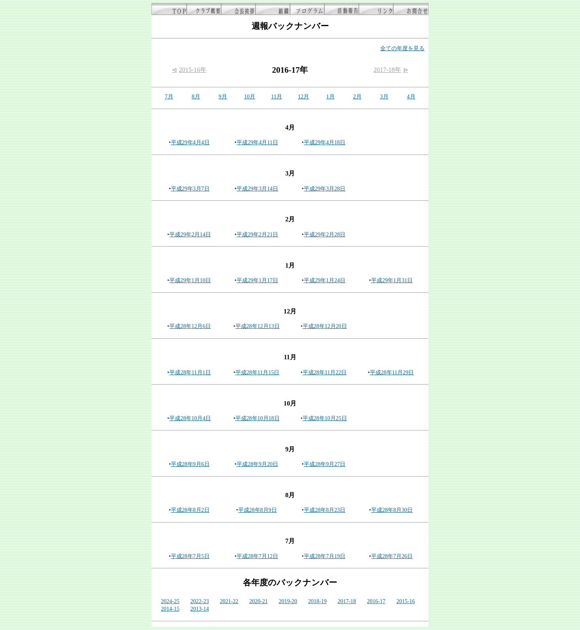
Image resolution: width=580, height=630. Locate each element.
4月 (411, 97)
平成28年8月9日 (257, 510)
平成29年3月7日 (190, 189)
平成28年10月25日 (325, 418)
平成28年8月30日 (392, 510)
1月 (330, 97)
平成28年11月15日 (257, 372)
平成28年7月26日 (392, 556)
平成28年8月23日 (324, 510)
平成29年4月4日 (190, 142)
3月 (384, 97)
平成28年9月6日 (190, 464)
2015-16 (405, 601)
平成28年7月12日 (257, 556)
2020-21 (258, 601)
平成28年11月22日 (325, 372)
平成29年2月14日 (190, 235)
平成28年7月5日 (190, 556)
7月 (169, 97)
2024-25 (170, 601)
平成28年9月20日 (257, 464)
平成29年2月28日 (324, 235)
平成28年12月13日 (257, 326)
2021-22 (229, 601)
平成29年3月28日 (324, 189)
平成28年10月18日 (257, 418)
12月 (303, 97)
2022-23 (199, 601)
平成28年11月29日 (392, 372)
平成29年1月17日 (257, 280)
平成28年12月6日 (190, 326)
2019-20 (288, 601)
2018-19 (317, 601)
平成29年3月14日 (257, 189)
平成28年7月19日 (324, 556)
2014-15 (170, 609)
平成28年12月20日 (325, 326)
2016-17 (376, 601)
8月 (196, 97)
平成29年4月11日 (257, 142)
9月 (223, 97)
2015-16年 (192, 69)
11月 (276, 97)
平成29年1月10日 (190, 280)
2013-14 (199, 609)
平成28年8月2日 (190, 510)
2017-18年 (387, 69)
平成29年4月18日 (324, 142)
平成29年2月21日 (257, 235)
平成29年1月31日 (392, 280)
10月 (249, 97)
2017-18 (346, 601)
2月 (357, 97)
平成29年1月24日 (324, 280)
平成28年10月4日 (190, 418)
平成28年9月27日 (324, 464)
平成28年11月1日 (189, 372)
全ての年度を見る (402, 48)
